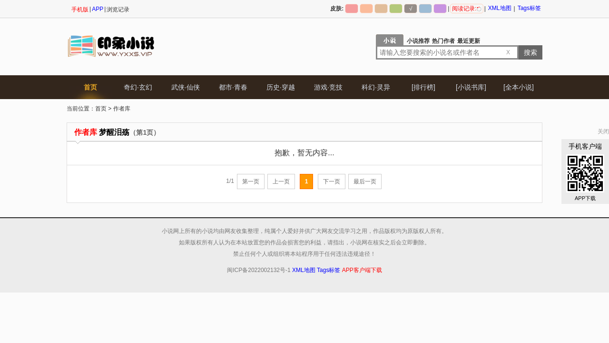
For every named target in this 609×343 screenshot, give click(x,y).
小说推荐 (418, 41)
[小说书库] (471, 87)
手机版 (79, 9)
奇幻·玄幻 (138, 87)
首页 (90, 87)
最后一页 (365, 181)
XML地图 (499, 8)
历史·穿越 (280, 87)
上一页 (281, 181)
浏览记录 (118, 9)
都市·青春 (233, 87)
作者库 (121, 108)
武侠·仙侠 (185, 87)
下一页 (331, 181)
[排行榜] (423, 87)
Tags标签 (529, 8)
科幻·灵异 (376, 87)
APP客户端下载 (362, 270)
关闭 (603, 131)
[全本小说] (518, 87)
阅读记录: (466, 8)
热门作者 (443, 41)
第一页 (250, 181)
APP (97, 9)
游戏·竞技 (328, 87)
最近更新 (468, 41)
